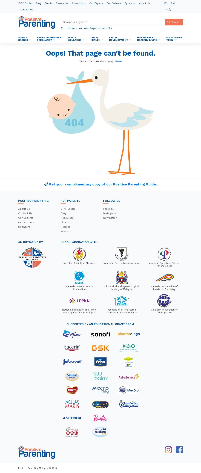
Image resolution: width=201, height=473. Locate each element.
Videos (65, 222)
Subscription (78, 3)
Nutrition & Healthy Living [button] (147, 38)
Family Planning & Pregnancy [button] (49, 38)
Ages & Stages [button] (23, 38)
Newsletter (110, 217)
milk (109, 28)
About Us (144, 3)
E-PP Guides (25, 3)
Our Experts (96, 3)
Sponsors (130, 3)
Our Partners (114, 3)
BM (173, 3)
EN (166, 3)
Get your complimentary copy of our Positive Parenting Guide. (103, 184)
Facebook (109, 208)
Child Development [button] (119, 38)
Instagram (109, 213)
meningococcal (94, 28)
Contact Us (26, 9)
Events (48, 3)
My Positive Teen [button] (174, 38)
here (118, 61)
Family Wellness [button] (75, 38)
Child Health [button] (95, 38)
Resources (62, 3)
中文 (168, 9)
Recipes (65, 226)
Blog (38, 3)
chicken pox (74, 28)
